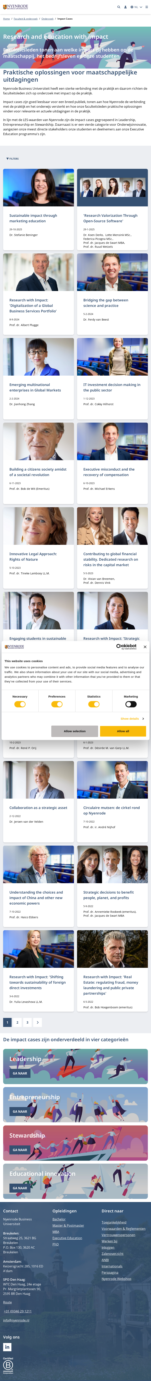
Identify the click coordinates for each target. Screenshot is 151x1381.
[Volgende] (37, 1022)
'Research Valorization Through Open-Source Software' (110, 218)
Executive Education (67, 1238)
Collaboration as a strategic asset (38, 807)
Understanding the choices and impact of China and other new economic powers (36, 898)
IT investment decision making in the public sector (111, 387)
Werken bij (109, 1241)
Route (7, 1302)
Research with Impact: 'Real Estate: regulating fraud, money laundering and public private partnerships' (110, 985)
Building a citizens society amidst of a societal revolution (37, 472)
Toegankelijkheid (114, 1222)
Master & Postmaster (68, 1225)
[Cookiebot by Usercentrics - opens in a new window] (119, 647)
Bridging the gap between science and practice (105, 303)
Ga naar (20, 1073)
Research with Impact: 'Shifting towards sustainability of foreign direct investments (37, 982)
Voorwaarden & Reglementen (123, 1228)
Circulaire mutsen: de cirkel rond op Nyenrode (111, 810)
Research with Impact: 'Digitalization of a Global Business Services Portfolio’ (33, 305)
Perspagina (110, 1272)
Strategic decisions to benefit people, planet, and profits (108, 895)
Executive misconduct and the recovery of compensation (109, 472)
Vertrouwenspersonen (118, 1235)
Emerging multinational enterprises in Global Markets (35, 387)
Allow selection (75, 731)
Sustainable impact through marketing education (33, 218)
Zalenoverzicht (112, 1254)
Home (6, 18)
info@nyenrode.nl (16, 1320)
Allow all (123, 731)
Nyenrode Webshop (116, 1279)
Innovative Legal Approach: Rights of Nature (33, 556)
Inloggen (108, 1247)
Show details (130, 718)
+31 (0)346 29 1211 (18, 1311)
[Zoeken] (119, 7)
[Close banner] (145, 646)
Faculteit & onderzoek (26, 18)
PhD (55, 1244)
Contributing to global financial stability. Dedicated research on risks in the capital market (110, 559)
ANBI (105, 1260)
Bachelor (59, 1219)
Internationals (112, 1266)
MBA (55, 1232)
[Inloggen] (125, 7)
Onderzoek (47, 18)
